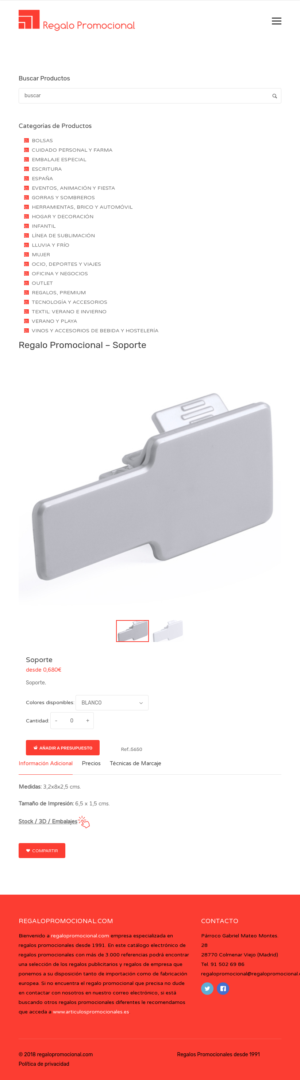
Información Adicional (46, 763)
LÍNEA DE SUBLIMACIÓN (63, 236)
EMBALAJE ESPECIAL (59, 159)
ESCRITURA (47, 169)
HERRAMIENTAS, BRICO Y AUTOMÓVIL (82, 207)
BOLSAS (42, 140)
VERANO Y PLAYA (54, 321)
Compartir (42, 850)
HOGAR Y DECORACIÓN (62, 217)
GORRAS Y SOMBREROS (63, 198)
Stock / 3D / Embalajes (48, 821)
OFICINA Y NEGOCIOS (60, 274)
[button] (132, 631)
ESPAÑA (42, 178)
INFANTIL (43, 226)
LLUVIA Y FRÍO (50, 245)
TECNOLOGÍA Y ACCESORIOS (69, 302)
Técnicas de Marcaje (135, 763)
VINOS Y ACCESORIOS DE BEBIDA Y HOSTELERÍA (95, 331)
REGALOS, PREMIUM (59, 293)
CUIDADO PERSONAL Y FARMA (72, 150)
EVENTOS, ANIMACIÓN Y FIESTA (73, 188)
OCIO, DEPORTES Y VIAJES (66, 264)
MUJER (41, 255)
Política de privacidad (44, 1064)
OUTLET (42, 283)
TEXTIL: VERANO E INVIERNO (69, 312)
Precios (91, 763)
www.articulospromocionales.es (91, 1012)
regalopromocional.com (80, 936)
